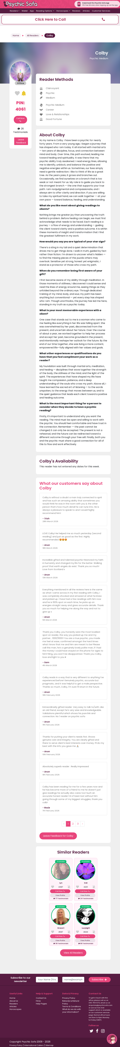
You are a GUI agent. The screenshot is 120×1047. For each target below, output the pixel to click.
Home (16, 35)
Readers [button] (14, 11)
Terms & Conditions (71, 1006)
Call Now (20, 119)
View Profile (60, 895)
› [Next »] (82, 823)
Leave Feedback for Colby (58, 836)
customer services (102, 1012)
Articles (86, 11)
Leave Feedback (21, 141)
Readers (14, 1003)
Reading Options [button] (44, 11)
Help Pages (41, 1003)
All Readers (33, 35)
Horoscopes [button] (62, 11)
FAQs (38, 1001)
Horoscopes (15, 1009)
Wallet (25, 11)
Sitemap (49, 1045)
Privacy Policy (68, 998)
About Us (14, 1001)
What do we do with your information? (71, 1010)
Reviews (76, 11)
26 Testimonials (20, 130)
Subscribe (99, 979)
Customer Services (101, 11)
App (32, 11)
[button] (60, 20)
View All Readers (73, 952)
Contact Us (41, 998)
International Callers (34, 1045)
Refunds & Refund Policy (70, 1002)
